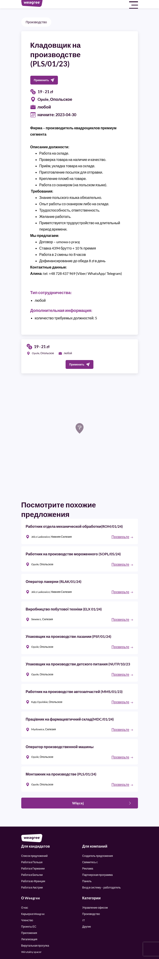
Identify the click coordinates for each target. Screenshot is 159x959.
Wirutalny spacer (31, 952)
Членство (27, 920)
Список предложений (34, 856)
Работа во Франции (33, 881)
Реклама (87, 868)
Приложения (29, 933)
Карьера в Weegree (33, 914)
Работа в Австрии (32, 887)
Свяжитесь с (90, 862)
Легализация (29, 939)
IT (83, 920)
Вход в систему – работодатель (101, 887)
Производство (36, 22)
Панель (87, 881)
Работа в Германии (33, 868)
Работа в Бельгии (32, 875)
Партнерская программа (97, 875)
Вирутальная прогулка (35, 945)
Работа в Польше (32, 862)
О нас (24, 907)
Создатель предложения (97, 856)
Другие (86, 926)
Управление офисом (95, 907)
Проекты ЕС (28, 926)
